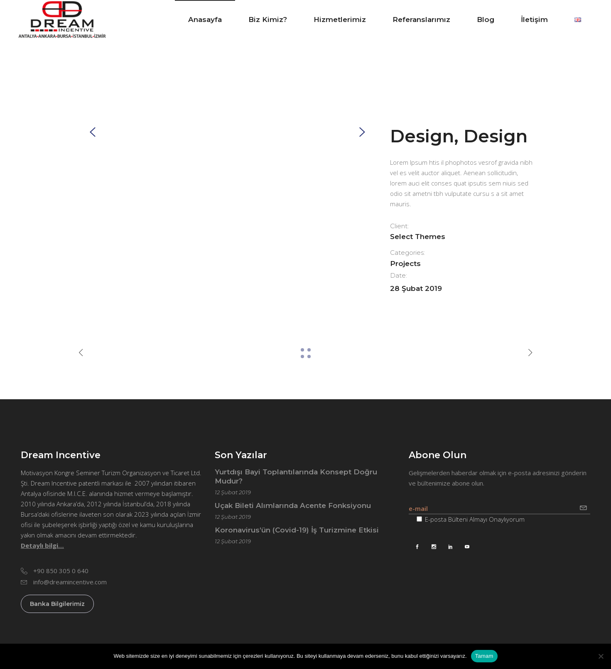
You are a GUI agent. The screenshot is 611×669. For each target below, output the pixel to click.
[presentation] (93, 131)
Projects (405, 263)
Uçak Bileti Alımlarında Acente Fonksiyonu (293, 505)
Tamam (484, 656)
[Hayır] (600, 656)
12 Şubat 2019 (233, 492)
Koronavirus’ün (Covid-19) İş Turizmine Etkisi (297, 530)
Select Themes (417, 236)
